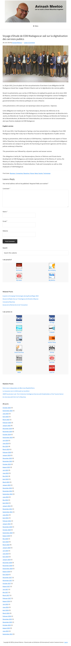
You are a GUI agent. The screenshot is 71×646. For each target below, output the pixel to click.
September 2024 (7, 437)
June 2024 (6, 443)
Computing (19, 173)
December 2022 (7, 488)
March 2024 (6, 449)
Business (12, 173)
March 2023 (6, 482)
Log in (66, 642)
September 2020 (7, 533)
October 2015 (7, 625)
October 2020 (7, 530)
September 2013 (7, 634)
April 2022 (6, 503)
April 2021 (6, 518)
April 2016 (6, 610)
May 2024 (5, 446)
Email (5, 221)
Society (40, 173)
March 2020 (6, 545)
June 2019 (6, 554)
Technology (47, 173)
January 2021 (6, 524)
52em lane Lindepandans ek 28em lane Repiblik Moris (19, 388)
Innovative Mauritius (9, 302)
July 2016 (5, 604)
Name (5, 212)
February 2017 (7, 598)
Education (26, 173)
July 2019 (5, 551)
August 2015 (6, 628)
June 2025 (6, 413)
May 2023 (5, 476)
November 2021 (7, 509)
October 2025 (7, 408)
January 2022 (6, 506)
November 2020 (7, 527)
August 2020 (6, 536)
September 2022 (7, 494)
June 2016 (6, 607)
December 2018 (7, 562)
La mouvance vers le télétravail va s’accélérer (16, 391)
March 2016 (6, 613)
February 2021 (7, 521)
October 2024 (7, 434)
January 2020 (6, 548)
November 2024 (7, 431)
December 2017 (7, 577)
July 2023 (5, 470)
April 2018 (6, 574)
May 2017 (5, 592)
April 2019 (6, 556)
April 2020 (6, 542)
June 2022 (6, 497)
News (36, 173)
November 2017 (7, 580)
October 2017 (7, 583)
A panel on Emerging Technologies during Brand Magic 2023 (21, 296)
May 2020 (5, 539)
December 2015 (7, 619)
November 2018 (7, 565)
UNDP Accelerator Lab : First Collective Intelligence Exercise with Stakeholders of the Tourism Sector (33, 394)
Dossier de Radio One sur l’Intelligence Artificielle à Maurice (20, 299)
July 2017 (5, 589)
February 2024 (7, 452)
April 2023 (6, 479)
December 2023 (7, 458)
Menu (36, 26)
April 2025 (6, 416)
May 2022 (5, 500)
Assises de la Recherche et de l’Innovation (15, 305)
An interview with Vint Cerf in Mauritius (14, 397)
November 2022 (7, 491)
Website (5, 231)
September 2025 (7, 411)
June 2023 (6, 473)
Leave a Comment (29, 42)
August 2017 (6, 586)
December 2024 (7, 428)
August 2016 (6, 601)
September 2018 (7, 568)
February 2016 (7, 616)
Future (32, 173)
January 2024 (6, 455)
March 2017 (6, 595)
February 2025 (7, 422)
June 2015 (6, 631)
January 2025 (6, 425)
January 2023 (6, 485)
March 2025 (6, 419)
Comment (6, 189)
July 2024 (5, 440)
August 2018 (6, 571)
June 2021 (6, 515)
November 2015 (7, 622)
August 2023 (6, 467)
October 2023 (7, 464)
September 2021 (7, 512)
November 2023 (7, 461)
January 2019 (6, 559)
